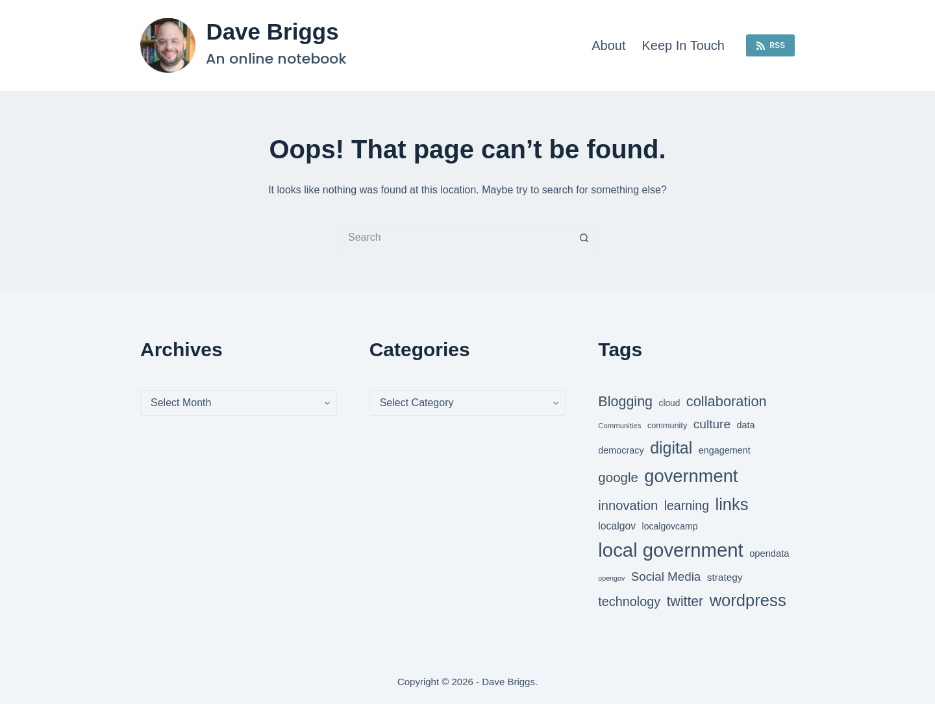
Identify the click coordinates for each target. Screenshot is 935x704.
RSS (771, 45)
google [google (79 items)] (618, 477)
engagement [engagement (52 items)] (725, 450)
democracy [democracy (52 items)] (620, 450)
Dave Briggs (272, 31)
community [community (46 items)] (667, 425)
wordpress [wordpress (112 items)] (748, 600)
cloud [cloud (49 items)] (669, 403)
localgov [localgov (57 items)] (617, 525)
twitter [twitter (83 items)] (685, 601)
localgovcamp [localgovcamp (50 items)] (670, 526)
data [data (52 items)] (746, 425)
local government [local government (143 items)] (670, 550)
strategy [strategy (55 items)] (725, 577)
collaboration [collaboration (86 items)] (726, 401)
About (608, 45)
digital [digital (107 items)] (671, 448)
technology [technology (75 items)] (629, 601)
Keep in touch (683, 45)
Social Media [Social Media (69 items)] (666, 576)
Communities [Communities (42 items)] (619, 426)
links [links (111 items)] (731, 504)
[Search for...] (454, 237)
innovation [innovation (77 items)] (628, 505)
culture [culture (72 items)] (711, 424)
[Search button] (584, 237)
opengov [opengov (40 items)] (611, 578)
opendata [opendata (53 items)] (769, 553)
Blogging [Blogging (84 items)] (625, 401)
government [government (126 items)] (691, 476)
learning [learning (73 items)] (686, 505)
